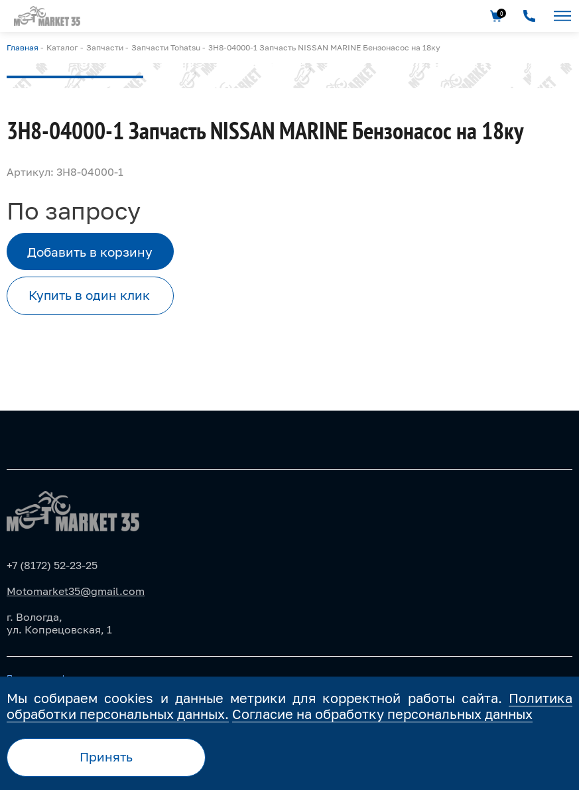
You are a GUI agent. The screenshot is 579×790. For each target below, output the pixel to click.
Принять (106, 756)
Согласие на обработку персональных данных (382, 714)
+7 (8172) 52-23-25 (52, 565)
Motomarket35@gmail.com (76, 591)
